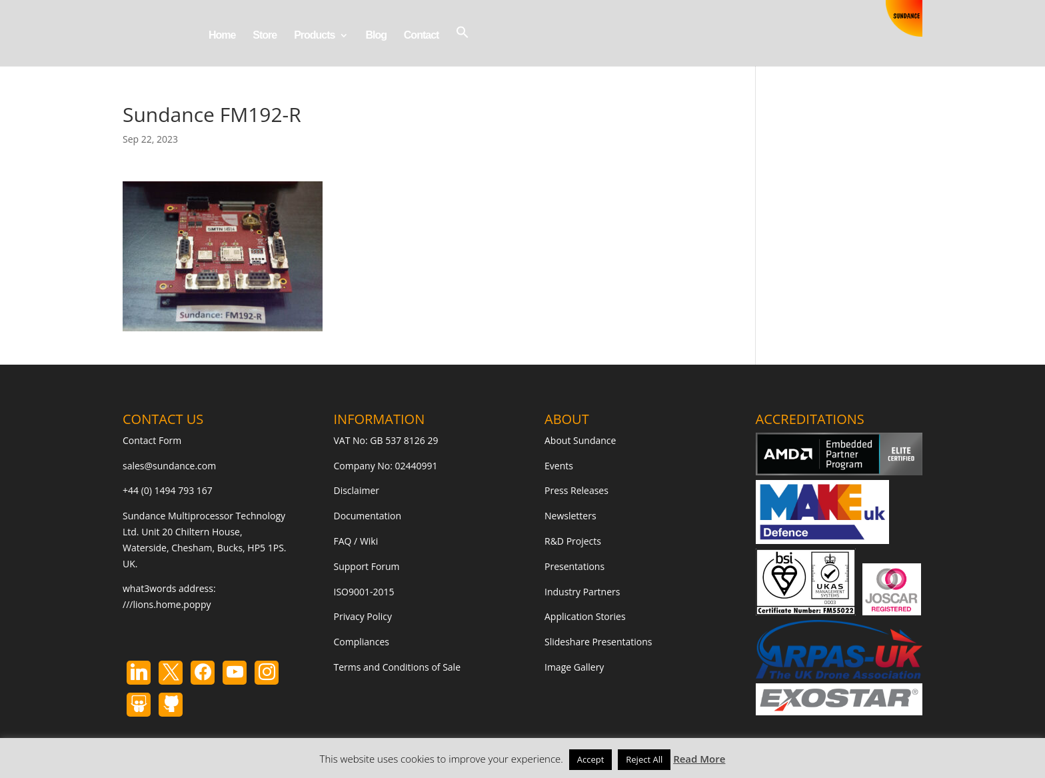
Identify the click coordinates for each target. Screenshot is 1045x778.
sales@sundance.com (169, 465)
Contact (421, 36)
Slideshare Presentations (598, 641)
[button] (462, 45)
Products (314, 36)
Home (222, 36)
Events (558, 465)
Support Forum (367, 566)
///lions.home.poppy (167, 604)
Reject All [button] (644, 759)
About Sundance (580, 440)
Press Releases (576, 490)
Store (265, 36)
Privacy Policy (363, 616)
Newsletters (570, 515)
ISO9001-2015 (364, 591)
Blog (376, 36)
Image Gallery (574, 667)
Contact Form (152, 440)
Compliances (361, 641)
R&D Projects (572, 541)
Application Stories (585, 616)
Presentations (574, 566)
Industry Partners (582, 591)
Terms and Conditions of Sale (397, 667)
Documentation (368, 515)
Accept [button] (590, 759)
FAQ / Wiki (356, 541)
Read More (699, 758)
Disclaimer (356, 490)
